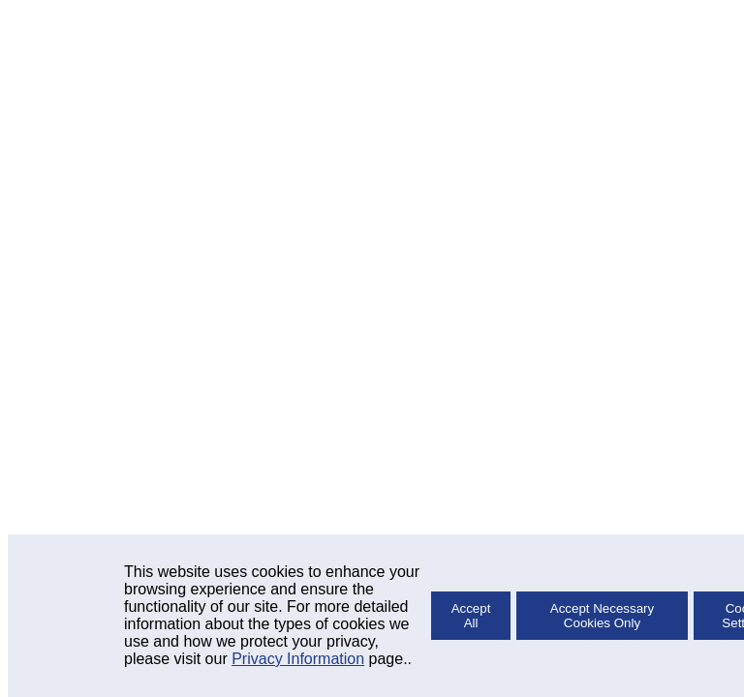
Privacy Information (298, 659)
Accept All (471, 615)
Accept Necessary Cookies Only (602, 615)
